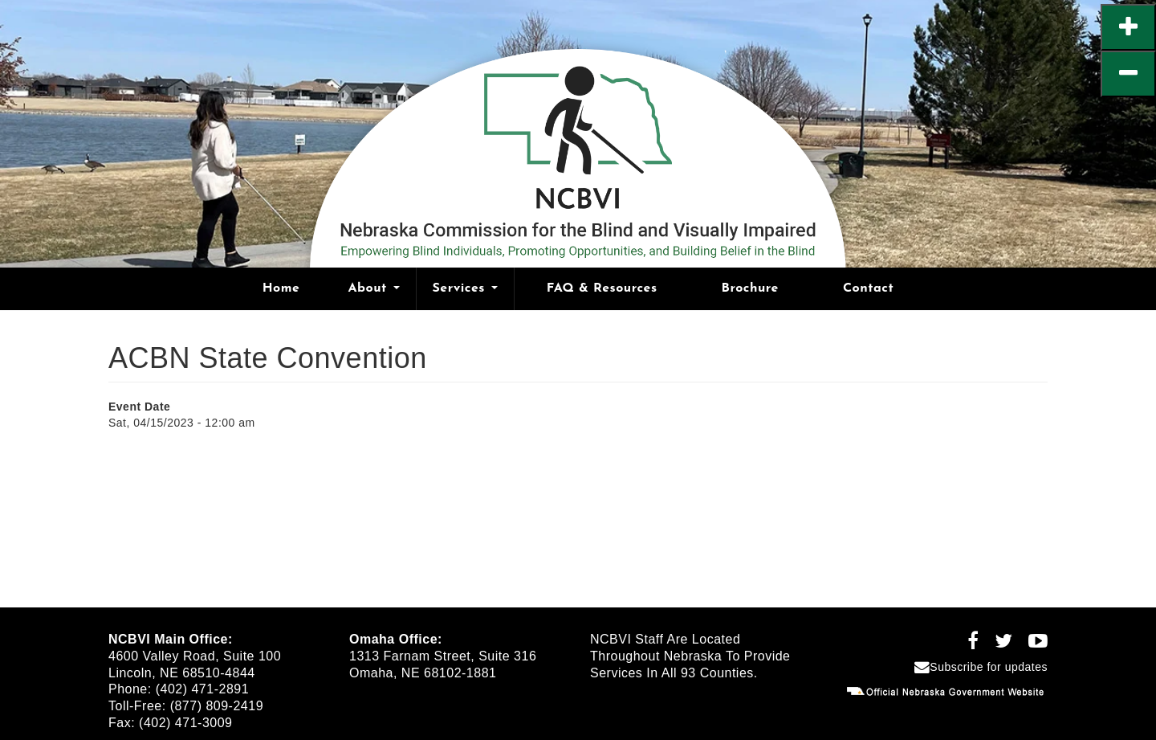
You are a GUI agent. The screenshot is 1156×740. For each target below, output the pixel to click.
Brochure (750, 288)
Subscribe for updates (981, 666)
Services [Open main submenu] (465, 288)
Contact (868, 288)
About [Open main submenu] (373, 288)
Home (281, 288)
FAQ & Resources (602, 288)
